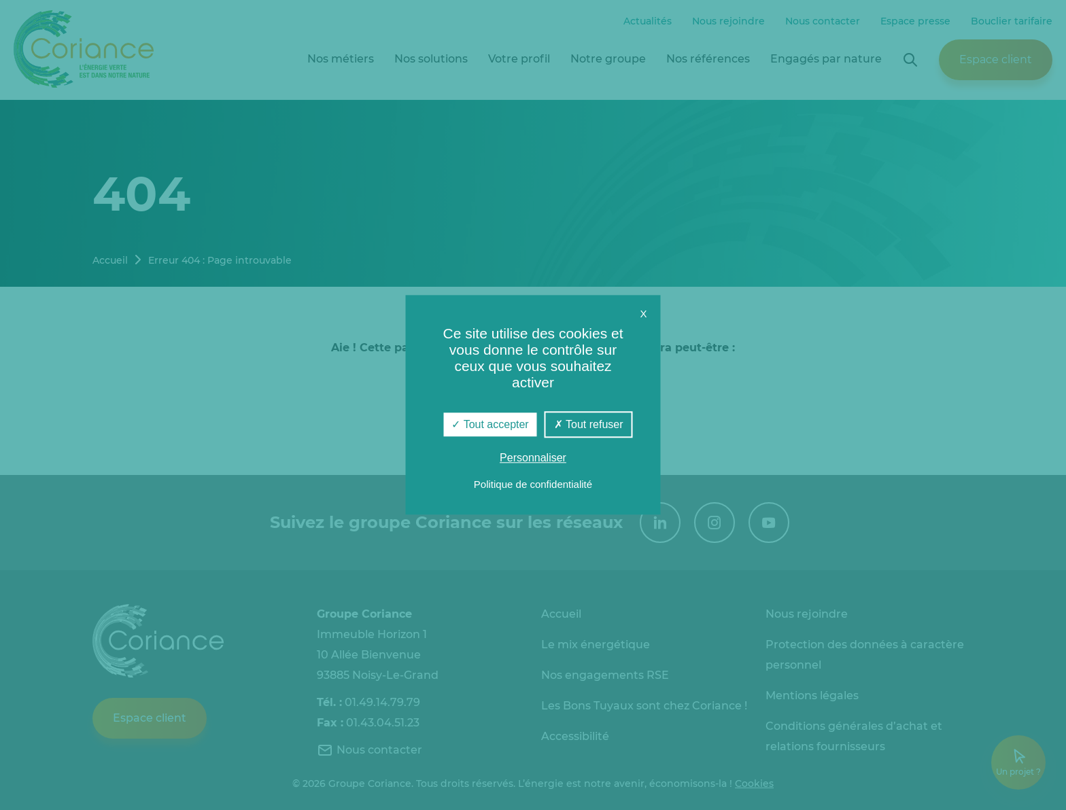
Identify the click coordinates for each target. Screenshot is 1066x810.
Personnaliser (533, 458)
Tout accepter (489, 424)
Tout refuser (588, 424)
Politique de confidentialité (533, 485)
